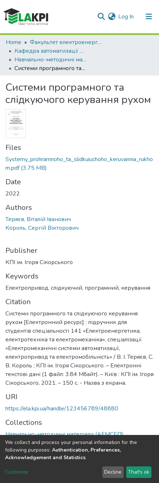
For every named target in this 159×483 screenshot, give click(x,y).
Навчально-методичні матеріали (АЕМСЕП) (50, 60)
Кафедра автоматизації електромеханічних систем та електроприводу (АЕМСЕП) (50, 51)
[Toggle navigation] (149, 16)
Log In (126, 17)
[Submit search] (101, 16)
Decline (113, 472)
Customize (16, 472)
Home (13, 42)
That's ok (138, 472)
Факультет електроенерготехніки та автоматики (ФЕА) (66, 42)
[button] (111, 16)
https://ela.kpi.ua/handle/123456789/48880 (61, 409)
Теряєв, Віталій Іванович (38, 219)
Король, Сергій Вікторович (42, 228)
